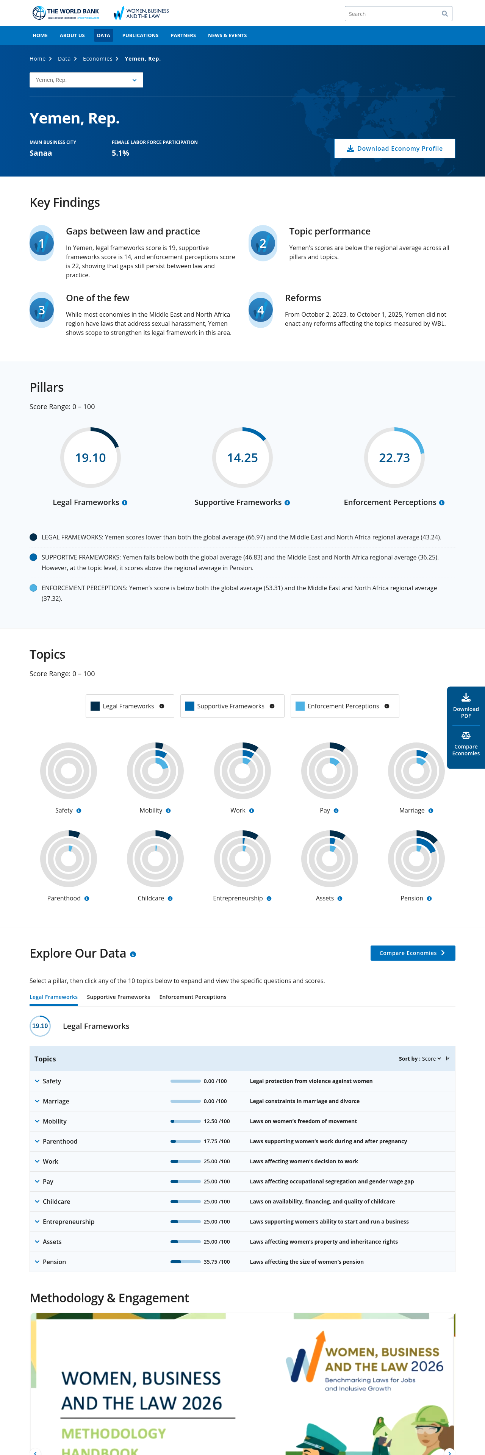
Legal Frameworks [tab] (54, 997)
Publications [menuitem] (140, 35)
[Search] (398, 13)
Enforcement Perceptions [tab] (192, 997)
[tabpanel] (242, 1144)
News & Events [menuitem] (227, 35)
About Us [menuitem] (72, 35)
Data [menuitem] (103, 35)
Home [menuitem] (40, 35)
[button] (86, 80)
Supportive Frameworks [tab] (118, 997)
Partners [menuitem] (183, 35)
